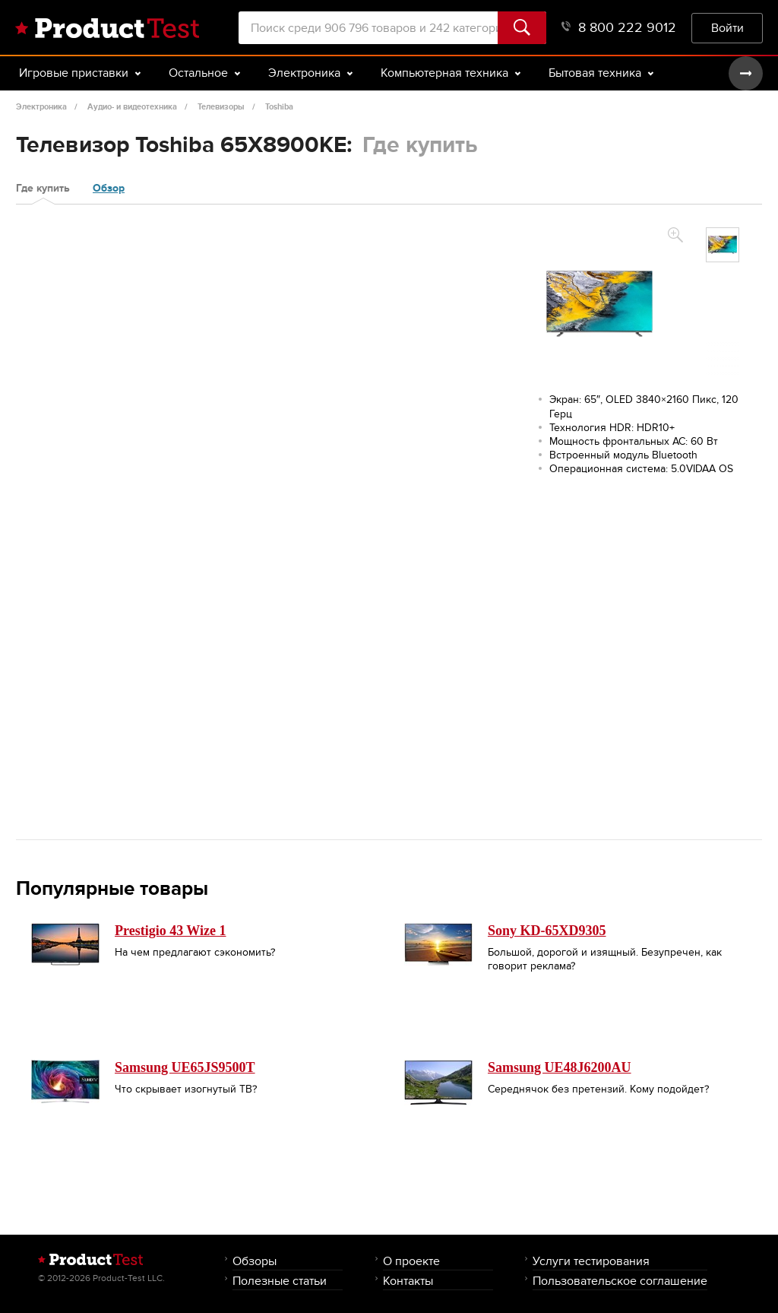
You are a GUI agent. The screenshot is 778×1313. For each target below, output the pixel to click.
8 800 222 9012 (618, 28)
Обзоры (254, 1261)
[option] (722, 244)
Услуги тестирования (591, 1261)
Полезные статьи (279, 1280)
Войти (727, 28)
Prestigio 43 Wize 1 (170, 930)
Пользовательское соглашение (620, 1280)
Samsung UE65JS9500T (185, 1067)
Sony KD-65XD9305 (547, 930)
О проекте (411, 1261)
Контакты (408, 1280)
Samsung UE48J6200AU (559, 1067)
